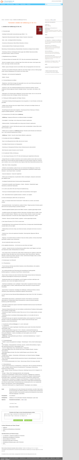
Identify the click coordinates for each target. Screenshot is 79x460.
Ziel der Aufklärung (6, 438)
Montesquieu (29, 397)
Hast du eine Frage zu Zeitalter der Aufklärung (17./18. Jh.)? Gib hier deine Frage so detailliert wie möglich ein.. (22, 416)
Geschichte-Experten (27, 412)
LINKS (48, 458)
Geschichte (7, 19)
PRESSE (2, 459)
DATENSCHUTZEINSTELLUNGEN (33, 458)
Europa (11, 19)
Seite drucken (12, 406)
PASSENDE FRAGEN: (49, 37)
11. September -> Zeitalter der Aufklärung (11, 435)
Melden (16, 406)
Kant (37, 397)
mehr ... (4, 430)
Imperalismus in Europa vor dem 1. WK (10, 442)
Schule (3, 19)
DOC (25, 399)
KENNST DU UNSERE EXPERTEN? (52, 67)
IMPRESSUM (43, 458)
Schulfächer (3, 4)
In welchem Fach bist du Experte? (52, 72)
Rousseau (24, 397)
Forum (17, 433)
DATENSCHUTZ (23, 458)
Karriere (28, 4)
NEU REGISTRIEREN (57, 1)
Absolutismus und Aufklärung (8, 437)
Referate (17, 4)
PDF (21, 399)
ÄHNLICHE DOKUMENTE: (50, 22)
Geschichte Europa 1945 (8, 440)
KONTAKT (58, 458)
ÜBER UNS (53, 458)
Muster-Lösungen (10, 4)
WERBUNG (7, 459)
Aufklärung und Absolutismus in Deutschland (11, 429)
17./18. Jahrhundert (18, 397)
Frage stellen (23, 4)
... (46, 34)
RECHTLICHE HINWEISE (13, 458)
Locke (34, 397)
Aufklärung (11, 397)
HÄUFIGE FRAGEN (4, 458)
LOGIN (53, 1)
